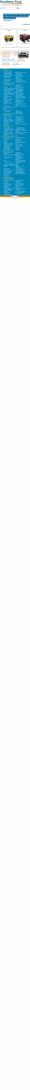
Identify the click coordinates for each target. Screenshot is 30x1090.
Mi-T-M (25, 30)
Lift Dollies (7, 111)
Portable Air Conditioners (18, 112)
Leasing (17, 52)
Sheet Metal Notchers (7, 169)
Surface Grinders (20, 170)
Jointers (6, 186)
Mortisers (6, 187)
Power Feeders (8, 190)
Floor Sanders (19, 91)
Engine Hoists (19, 74)
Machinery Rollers (20, 142)
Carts (5, 139)
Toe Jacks (6, 82)
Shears (6, 166)
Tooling (5, 18)
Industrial (27, 14)
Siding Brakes (19, 100)
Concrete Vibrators (9, 107)
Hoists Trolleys (19, 76)
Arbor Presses (8, 73)
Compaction (18, 88)
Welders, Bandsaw (20, 173)
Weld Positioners (20, 172)
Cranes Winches (8, 74)
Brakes (6, 153)
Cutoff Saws (7, 91)
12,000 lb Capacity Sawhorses (8, 138)
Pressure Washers (20, 98)
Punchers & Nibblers (9, 164)
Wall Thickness (19, 133)
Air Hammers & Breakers (19, 85)
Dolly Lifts (18, 141)
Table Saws (7, 192)
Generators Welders (9, 93)
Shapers (6, 191)
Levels (5, 95)
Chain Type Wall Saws (9, 88)
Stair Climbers (19, 113)
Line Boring (18, 193)
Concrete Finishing (9, 89)
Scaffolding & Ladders (7, 101)
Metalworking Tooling (19, 159)
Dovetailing (18, 182)
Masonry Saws (7, 96)
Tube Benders (19, 171)
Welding (6, 125)
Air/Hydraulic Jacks (20, 72)
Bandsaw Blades (8, 177)
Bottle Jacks (18, 73)
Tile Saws (17, 102)
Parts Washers (8, 79)
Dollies (6, 141)
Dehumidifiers (7, 110)
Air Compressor (8, 72)
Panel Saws (18, 187)
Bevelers (17, 152)
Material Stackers (8, 143)
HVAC (22, 14)
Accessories (7, 127)
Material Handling (15, 16)
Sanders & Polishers (9, 165)
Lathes (5, 158)
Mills (5, 160)
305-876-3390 (6, 64)
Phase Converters (20, 160)
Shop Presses (19, 168)
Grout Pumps (18, 93)
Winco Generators (9, 44)
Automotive (10, 14)
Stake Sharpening (20, 191)
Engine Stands (7, 76)
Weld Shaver (7, 173)
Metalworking (24, 16)
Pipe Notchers (7, 161)
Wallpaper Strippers (20, 123)
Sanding (17, 190)
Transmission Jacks (20, 82)
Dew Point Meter (19, 129)
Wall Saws (6, 106)
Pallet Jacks (18, 144)
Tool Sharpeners (8, 171)
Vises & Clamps (7, 172)
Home (4, 14)
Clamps (6, 182)
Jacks (5, 142)
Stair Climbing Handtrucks (7, 149)
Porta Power (18, 79)
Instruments (6, 16)
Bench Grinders (8, 152)
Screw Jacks (7, 80)
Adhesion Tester (19, 127)
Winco (8, 30)
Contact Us (6, 52)
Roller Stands (19, 146)
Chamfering (18, 153)
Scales (5, 122)
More (16, 143)
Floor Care (18, 117)
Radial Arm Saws (8, 194)
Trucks (17, 148)
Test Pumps (7, 123)
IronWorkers (18, 157)
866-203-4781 (9, 5)
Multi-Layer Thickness (21, 132)
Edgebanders (7, 185)
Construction (17, 14)
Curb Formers (19, 90)
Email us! (18, 5)
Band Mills (6, 193)
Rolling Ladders (19, 121)
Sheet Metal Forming (9, 113)
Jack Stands (7, 77)
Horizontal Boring (9, 94)
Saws (16, 99)
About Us (5, 56)
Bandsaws (18, 181)
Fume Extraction (19, 119)
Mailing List (5, 54)
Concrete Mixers (19, 89)
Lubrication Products (18, 78)
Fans (16, 110)
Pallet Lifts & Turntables (7, 146)
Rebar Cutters (8, 99)
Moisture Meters (8, 132)
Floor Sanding (19, 185)
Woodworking (12, 18)
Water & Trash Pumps (20, 106)
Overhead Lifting (8, 144)
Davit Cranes (18, 139)
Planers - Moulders (20, 188)
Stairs (17, 122)
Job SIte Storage (19, 94)
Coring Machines (8, 90)
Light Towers (18, 95)
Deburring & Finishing (9, 154)
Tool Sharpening (19, 192)
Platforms (18, 120)
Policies (17, 54)
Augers (6, 87)
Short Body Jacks (20, 80)
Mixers (5, 98)
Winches (17, 149)
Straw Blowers (19, 101)
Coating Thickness (8, 129)
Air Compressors (8, 84)
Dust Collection (19, 116)
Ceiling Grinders (19, 87)
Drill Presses (7, 157)
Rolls (16, 164)
